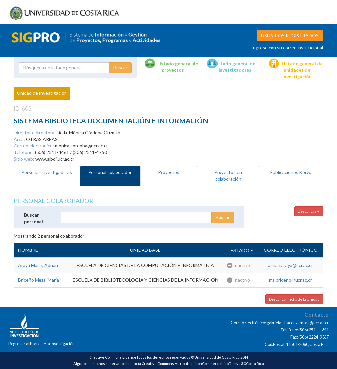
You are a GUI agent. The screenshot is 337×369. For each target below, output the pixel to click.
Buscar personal (33, 218)
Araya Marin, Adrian (38, 265)
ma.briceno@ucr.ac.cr (290, 280)
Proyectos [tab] (168, 172)
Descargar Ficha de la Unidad (294, 299)
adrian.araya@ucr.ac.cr (290, 265)
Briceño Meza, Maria (38, 280)
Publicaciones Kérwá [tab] (291, 172)
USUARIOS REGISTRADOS (290, 35)
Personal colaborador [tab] (110, 172)
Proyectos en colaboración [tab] (228, 176)
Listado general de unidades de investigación (302, 70)
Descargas (309, 211)
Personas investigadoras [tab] (46, 172)
